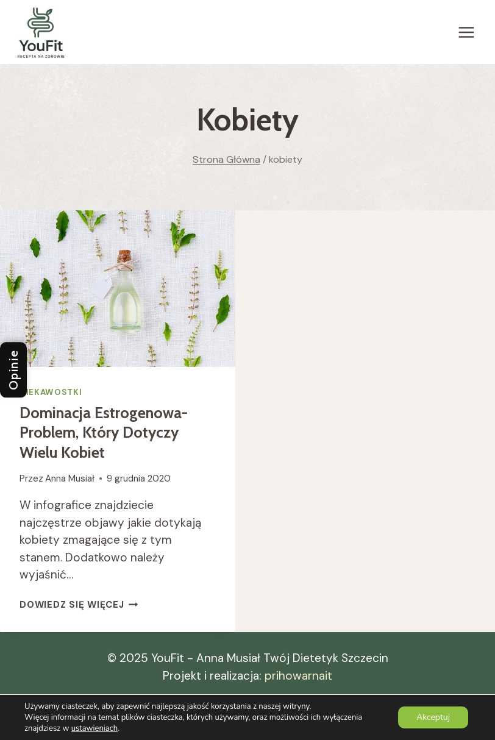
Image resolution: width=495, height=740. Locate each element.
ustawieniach (94, 728)
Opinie (13, 370)
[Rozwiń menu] (466, 32)
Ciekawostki (51, 392)
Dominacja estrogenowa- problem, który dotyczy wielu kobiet (104, 432)
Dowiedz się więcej (79, 605)
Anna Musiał (69, 478)
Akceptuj (433, 717)
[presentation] (117, 288)
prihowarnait (298, 675)
